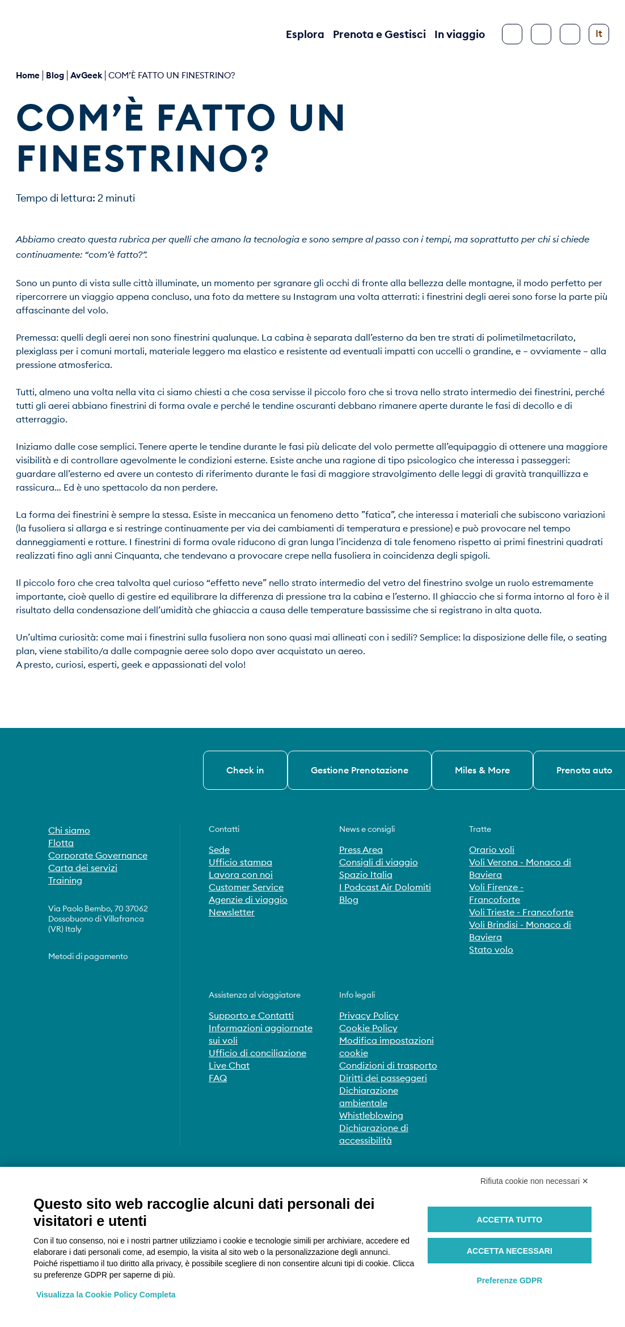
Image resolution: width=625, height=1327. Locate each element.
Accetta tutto (510, 1219)
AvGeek (86, 75)
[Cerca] (541, 34)
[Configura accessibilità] (570, 34)
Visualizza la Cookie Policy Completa (106, 1294)
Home (28, 75)
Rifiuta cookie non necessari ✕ (534, 1181)
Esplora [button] (305, 34)
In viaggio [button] (459, 34)
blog (55, 75)
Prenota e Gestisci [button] (379, 34)
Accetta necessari (509, 1250)
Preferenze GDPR (509, 1280)
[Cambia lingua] (599, 34)
